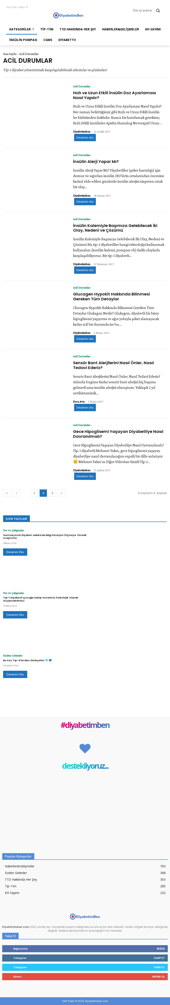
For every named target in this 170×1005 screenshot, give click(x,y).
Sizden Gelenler (11, 655)
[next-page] (61, 493)
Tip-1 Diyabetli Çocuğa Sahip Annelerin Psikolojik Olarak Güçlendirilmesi (40, 599)
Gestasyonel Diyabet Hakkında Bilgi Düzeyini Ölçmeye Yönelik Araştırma (45, 536)
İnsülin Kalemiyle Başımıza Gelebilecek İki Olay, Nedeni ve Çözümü (115, 228)
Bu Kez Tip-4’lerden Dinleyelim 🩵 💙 (27, 660)
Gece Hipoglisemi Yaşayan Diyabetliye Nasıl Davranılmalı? (118, 434)
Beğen (161, 948)
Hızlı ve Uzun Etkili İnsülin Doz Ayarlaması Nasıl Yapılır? (114, 95)
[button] (148, 10)
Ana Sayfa (9, 54)
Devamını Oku (15, 551)
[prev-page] (7, 493)
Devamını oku (85, 137)
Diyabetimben (81, 131)
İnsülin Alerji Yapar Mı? (96, 161)
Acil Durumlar (82, 86)
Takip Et (159, 958)
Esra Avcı (79, 401)
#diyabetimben (85, 725)
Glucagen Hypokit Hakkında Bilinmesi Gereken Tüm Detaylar (111, 296)
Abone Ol (158, 976)
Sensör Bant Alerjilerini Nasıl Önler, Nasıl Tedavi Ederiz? (113, 365)
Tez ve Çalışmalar (12, 530)
